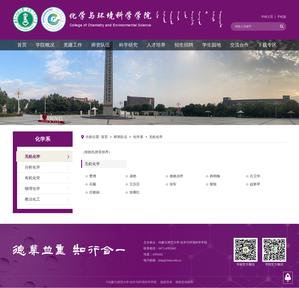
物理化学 (32, 188)
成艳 (132, 176)
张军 (173, 184)
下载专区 (267, 45)
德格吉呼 (176, 176)
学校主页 (267, 16)
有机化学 (32, 178)
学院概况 (45, 45)
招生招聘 (183, 45)
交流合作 (239, 45)
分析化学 (32, 167)
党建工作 (72, 45)
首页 (22, 45)
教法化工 (32, 199)
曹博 (92, 176)
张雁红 (134, 192)
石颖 (92, 184)
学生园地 (211, 45)
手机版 (281, 16)
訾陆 (213, 184)
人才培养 (156, 45)
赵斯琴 (255, 184)
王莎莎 (134, 184)
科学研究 (128, 45)
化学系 (138, 137)
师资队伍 (100, 45)
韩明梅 (215, 176)
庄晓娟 (94, 192)
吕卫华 (255, 176)
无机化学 (32, 156)
